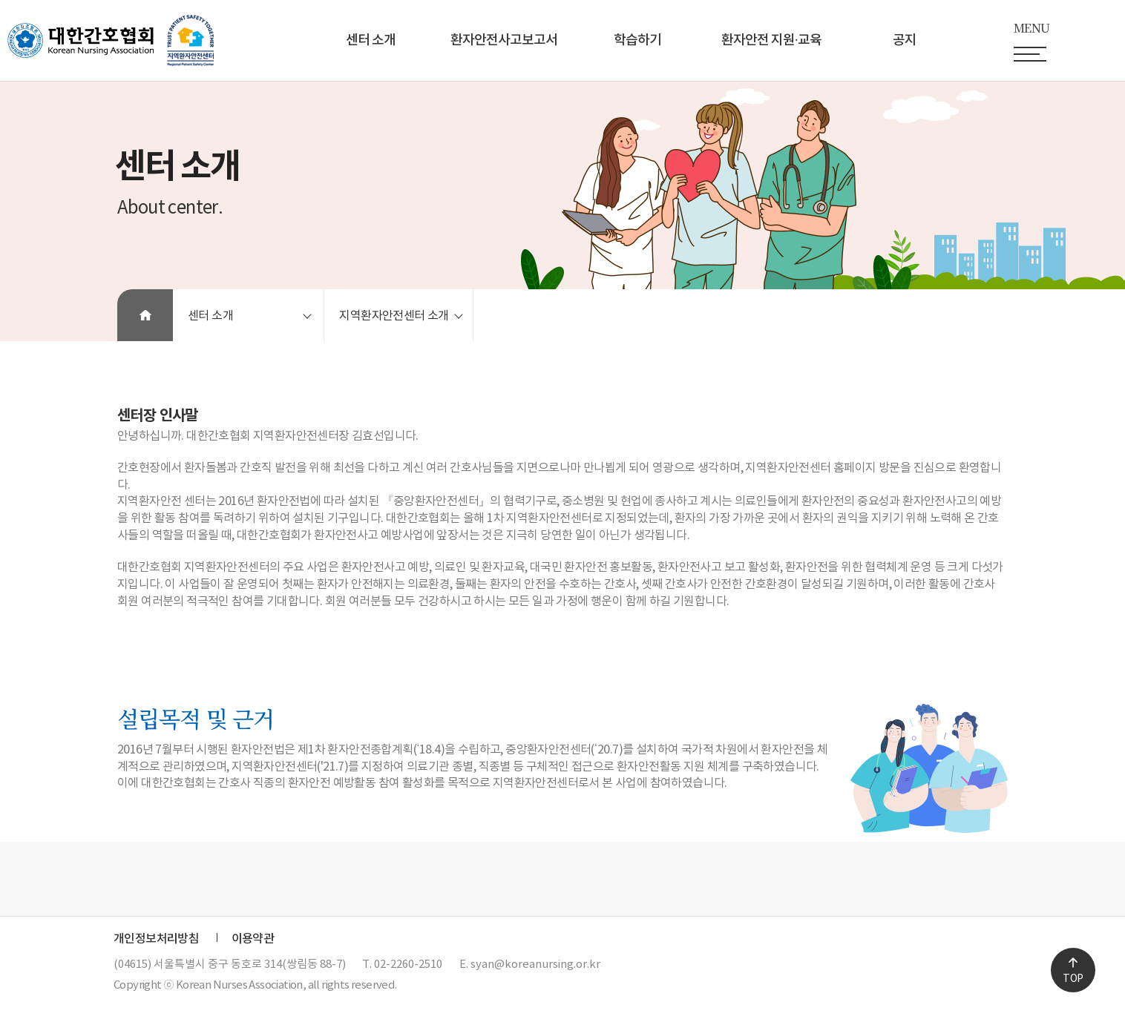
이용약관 (253, 939)
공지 (904, 40)
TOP (1073, 979)
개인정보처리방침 (156, 939)
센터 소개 (371, 40)
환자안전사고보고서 (503, 40)
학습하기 (637, 40)
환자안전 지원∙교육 (771, 40)
